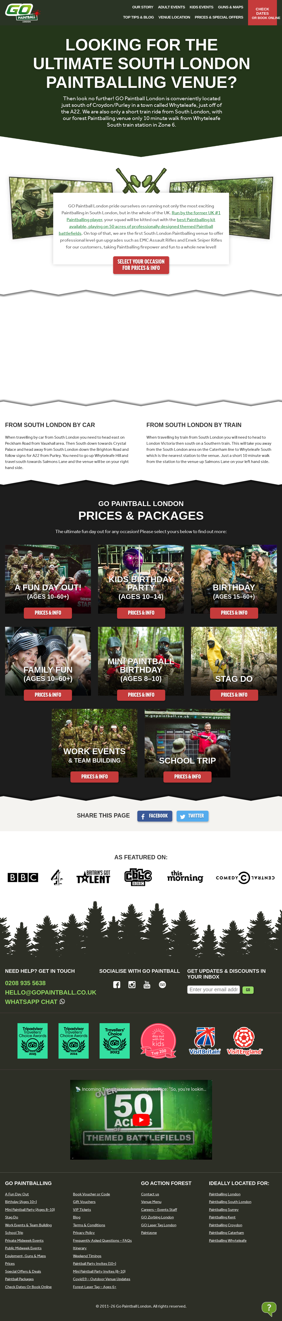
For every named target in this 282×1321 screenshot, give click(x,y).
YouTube (147, 984)
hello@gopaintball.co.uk (50, 992)
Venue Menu (151, 1201)
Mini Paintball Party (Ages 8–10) (30, 1209)
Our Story (142, 7)
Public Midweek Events (23, 1248)
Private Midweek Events (24, 1240)
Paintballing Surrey (224, 1209)
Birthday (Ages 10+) (21, 1201)
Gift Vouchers (84, 1201)
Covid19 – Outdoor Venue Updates (101, 1279)
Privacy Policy (84, 1232)
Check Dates (264, 13)
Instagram (132, 984)
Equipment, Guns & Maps (25, 1256)
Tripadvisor (162, 984)
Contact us (150, 1194)
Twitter (196, 816)
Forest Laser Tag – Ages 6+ (94, 1287)
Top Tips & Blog (138, 17)
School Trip (14, 1232)
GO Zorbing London (157, 1217)
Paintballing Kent (222, 1217)
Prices (10, 1263)
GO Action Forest (166, 1183)
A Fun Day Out (17, 1194)
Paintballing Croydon (225, 1225)
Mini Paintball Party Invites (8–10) (99, 1271)
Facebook (158, 816)
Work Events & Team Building (28, 1225)
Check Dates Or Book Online (28, 1287)
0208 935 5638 (25, 983)
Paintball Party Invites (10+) (94, 1263)
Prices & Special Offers (219, 17)
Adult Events (171, 7)
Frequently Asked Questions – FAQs (102, 1240)
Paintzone (149, 1232)
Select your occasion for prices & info (141, 265)
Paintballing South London (230, 1201)
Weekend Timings (87, 1256)
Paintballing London (224, 1194)
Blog (76, 1217)
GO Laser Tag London (158, 1225)
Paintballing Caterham (226, 1232)
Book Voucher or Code (91, 1194)
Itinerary (80, 1248)
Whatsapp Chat (31, 1001)
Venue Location (174, 17)
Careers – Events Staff (159, 1209)
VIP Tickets (82, 1209)
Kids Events (201, 7)
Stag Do (11, 1217)
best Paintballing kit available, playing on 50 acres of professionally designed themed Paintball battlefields (137, 226)
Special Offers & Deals (23, 1271)
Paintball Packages (19, 1279)
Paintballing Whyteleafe (228, 1240)
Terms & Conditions (89, 1225)
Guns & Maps (230, 7)
